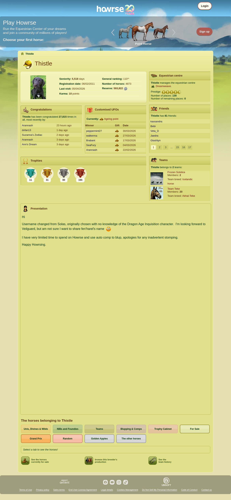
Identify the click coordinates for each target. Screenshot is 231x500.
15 (177, 147)
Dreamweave (163, 86)
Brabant (90, 140)
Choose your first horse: (23, 40)
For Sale (194, 429)
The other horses (131, 438)
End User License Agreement (83, 490)
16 (183, 147)
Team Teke (173, 188)
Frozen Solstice (176, 172)
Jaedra (154, 135)
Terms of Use (25, 490)
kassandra (156, 121)
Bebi (153, 126)
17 (189, 147)
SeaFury (91, 145)
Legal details (107, 490)
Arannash (27, 125)
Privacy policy (42, 490)
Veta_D (154, 130)
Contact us (206, 490)
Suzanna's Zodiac (32, 134)
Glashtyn (155, 140)
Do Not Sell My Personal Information (159, 490)
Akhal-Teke (188, 195)
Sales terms (59, 490)
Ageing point (111, 118)
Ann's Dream (29, 144)
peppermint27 (94, 130)
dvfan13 (26, 130)
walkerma (91, 135)
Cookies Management (127, 490)
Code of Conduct (189, 490)
